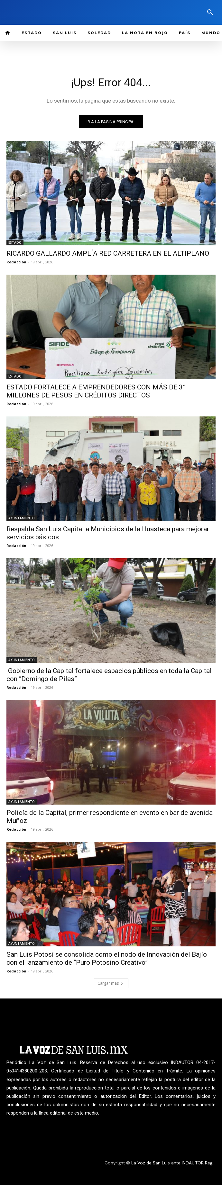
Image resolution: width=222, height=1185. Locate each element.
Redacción (16, 262)
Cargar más (110, 983)
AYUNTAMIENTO (21, 518)
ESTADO (15, 242)
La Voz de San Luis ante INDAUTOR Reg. (173, 1163)
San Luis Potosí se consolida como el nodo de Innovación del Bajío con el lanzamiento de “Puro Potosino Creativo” (106, 958)
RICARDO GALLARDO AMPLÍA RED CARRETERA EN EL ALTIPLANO (107, 253)
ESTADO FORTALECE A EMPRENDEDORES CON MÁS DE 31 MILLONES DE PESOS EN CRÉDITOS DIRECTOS (96, 391)
